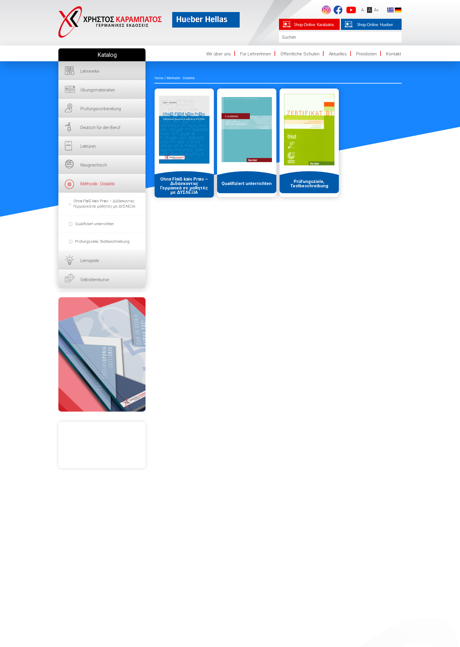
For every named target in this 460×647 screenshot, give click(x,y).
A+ (376, 10)
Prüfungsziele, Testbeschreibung (102, 241)
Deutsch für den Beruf (100, 127)
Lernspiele (89, 260)
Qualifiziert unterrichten (94, 224)
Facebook (337, 10)
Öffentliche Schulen (299, 54)
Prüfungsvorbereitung (100, 108)
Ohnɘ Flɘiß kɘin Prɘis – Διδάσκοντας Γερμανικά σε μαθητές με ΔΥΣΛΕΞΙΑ (104, 203)
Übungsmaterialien (97, 90)
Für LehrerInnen (255, 54)
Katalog (107, 55)
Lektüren (88, 146)
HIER (102, 354)
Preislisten (366, 54)
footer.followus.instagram (326, 10)
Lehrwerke (89, 71)
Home (159, 78)
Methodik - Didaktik (97, 183)
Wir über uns (218, 54)
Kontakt (393, 54)
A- (363, 10)
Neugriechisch (93, 165)
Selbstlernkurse (94, 279)
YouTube (351, 10)
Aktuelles (338, 54)
